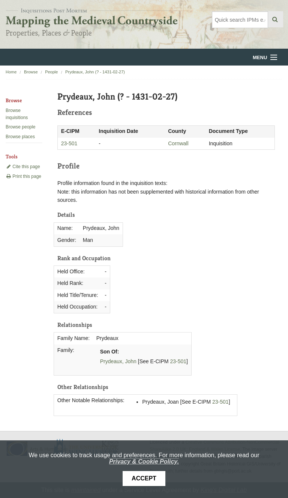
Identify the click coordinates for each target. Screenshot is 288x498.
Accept (144, 478)
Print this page (23, 176)
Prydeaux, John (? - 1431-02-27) (95, 72)
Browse (31, 72)
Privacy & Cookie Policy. (144, 461)
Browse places (20, 136)
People (51, 72)
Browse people (20, 127)
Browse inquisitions (17, 114)
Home (11, 72)
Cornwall (178, 143)
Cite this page (23, 166)
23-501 (69, 143)
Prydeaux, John (118, 361)
